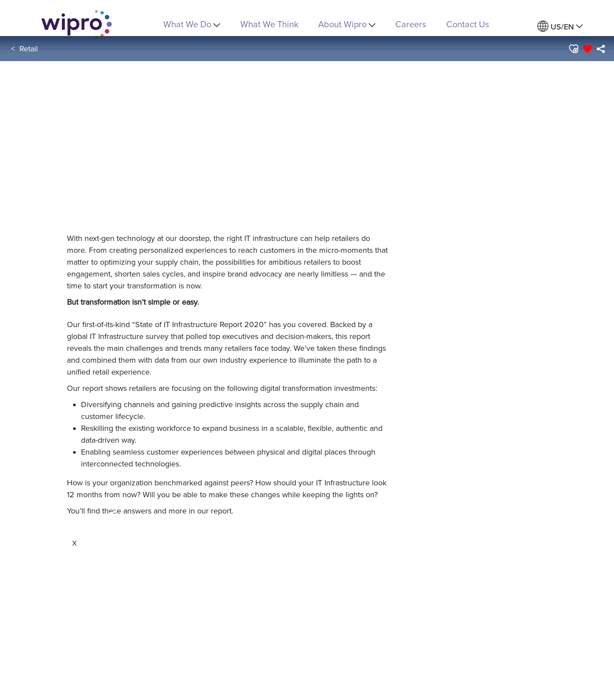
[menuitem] (560, 26)
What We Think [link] (269, 24)
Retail (28, 48)
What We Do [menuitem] (191, 24)
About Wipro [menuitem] (346, 24)
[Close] (74, 543)
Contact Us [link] (467, 24)
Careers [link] (410, 24)
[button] (573, 48)
